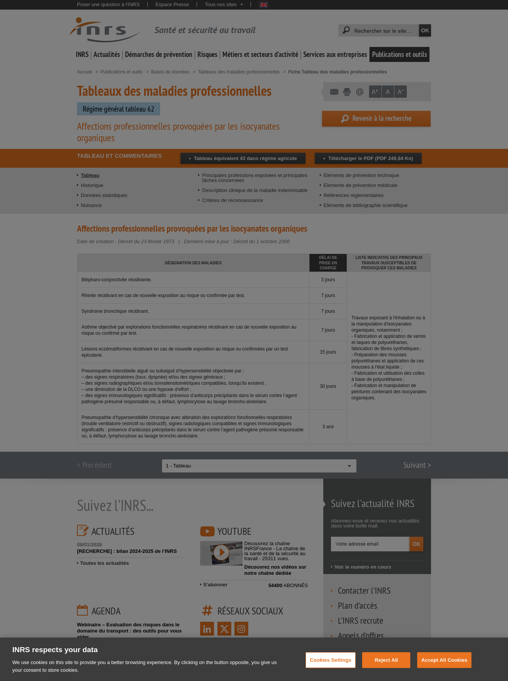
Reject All (386, 666)
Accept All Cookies (444, 666)
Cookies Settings (330, 666)
